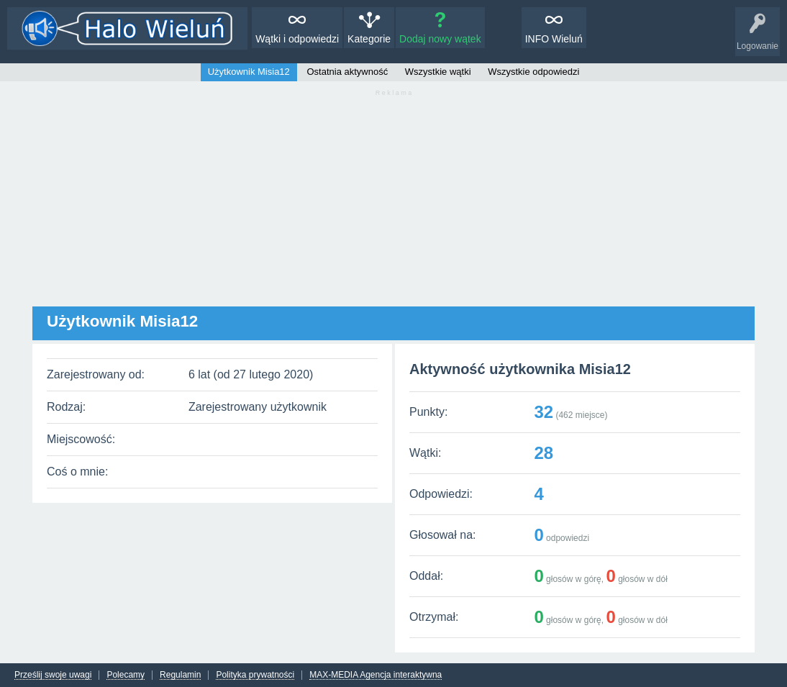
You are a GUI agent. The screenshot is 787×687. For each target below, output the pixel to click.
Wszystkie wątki (438, 71)
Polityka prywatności (255, 675)
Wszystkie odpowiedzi (533, 71)
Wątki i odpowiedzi (297, 39)
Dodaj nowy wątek (440, 39)
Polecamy (125, 675)
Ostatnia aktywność (347, 71)
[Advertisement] (393, 205)
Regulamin (180, 675)
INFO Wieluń (554, 39)
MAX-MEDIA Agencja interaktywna (375, 675)
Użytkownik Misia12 (249, 71)
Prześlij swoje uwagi (52, 675)
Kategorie (369, 39)
